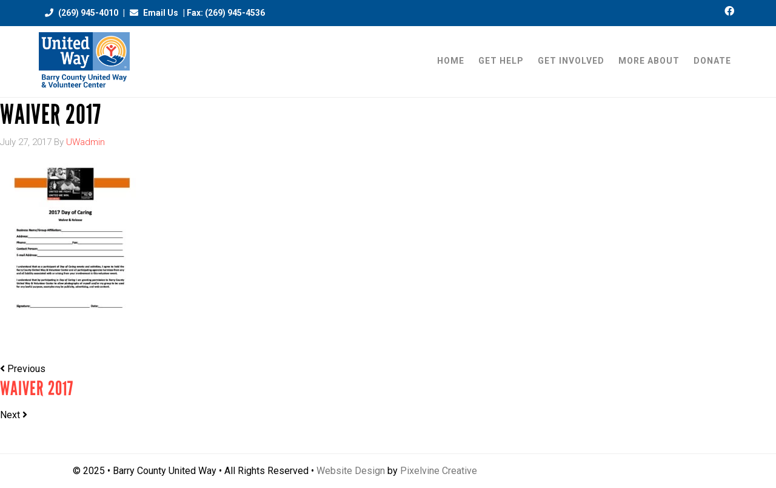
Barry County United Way (84, 61)
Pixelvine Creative (438, 470)
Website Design (350, 470)
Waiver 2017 (36, 389)
